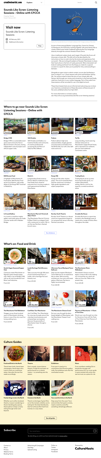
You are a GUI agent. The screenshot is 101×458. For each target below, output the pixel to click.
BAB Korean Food (9, 176)
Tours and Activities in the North (61, 398)
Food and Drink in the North (13, 363)
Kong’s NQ (54, 176)
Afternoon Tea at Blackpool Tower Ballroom (62, 269)
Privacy (6, 449)
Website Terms (8, 451)
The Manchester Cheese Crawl (61, 310)
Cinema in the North (34, 398)
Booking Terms (8, 454)
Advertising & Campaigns (36, 445)
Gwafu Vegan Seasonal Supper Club (14, 269)
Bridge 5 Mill (8, 138)
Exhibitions (55, 363)
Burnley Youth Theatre (58, 214)
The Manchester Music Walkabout (82, 269)
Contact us (7, 445)
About (6, 447)
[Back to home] (13, 3)
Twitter (53, 447)
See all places (50, 233)
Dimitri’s (30, 176)
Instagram (54, 449)
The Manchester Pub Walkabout (14, 310)
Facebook (54, 451)
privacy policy (63, 436)
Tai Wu (77, 138)
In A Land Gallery (9, 214)
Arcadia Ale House (81, 214)
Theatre (30, 363)
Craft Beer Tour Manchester (37, 310)
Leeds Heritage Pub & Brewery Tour (37, 269)
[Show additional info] (24, 42)
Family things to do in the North (14, 398)
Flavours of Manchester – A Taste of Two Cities (85, 311)
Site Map (30, 447)
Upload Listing (32, 449)
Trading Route (79, 176)
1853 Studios (32, 138)
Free (39, 46)
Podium (53, 138)
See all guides (50, 418)
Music (77, 363)
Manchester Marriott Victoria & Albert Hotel (38, 215)
